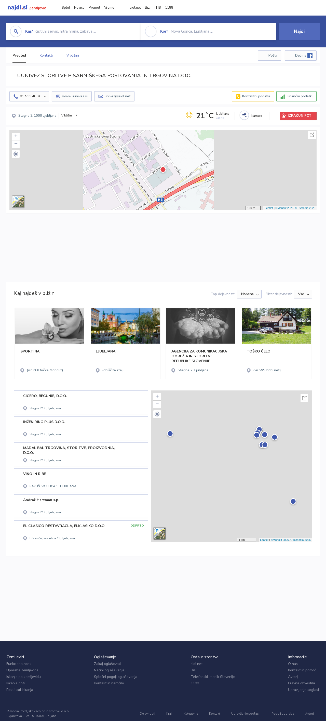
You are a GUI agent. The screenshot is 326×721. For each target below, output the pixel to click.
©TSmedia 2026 (305, 207)
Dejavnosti (147, 714)
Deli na (304, 55)
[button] (16, 154)
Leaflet (269, 207)
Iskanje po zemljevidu (23, 676)
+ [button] (16, 136)
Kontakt (214, 714)
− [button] (16, 144)
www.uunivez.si (75, 96)
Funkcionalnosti (19, 663)
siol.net (135, 7)
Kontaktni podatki (256, 96)
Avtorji (293, 676)
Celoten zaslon (312, 135)
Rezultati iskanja (19, 689)
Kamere (256, 116)
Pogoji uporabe (282, 714)
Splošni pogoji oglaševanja (115, 676)
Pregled (19, 55)
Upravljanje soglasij (304, 689)
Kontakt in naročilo (109, 683)
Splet (66, 7)
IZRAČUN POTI (300, 115)
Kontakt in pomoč (302, 670)
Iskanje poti (15, 683)
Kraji (169, 714)
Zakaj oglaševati (107, 663)
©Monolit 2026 (284, 207)
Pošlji (272, 55)
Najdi (299, 31)
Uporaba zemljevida (22, 670)
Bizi (148, 7)
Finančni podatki (300, 96)
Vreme (109, 7)
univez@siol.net (117, 96)
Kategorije (191, 714)
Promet (94, 7)
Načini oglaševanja (109, 670)
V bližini (72, 55)
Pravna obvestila (301, 683)
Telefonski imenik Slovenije (213, 676)
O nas (293, 663)
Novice (79, 7)
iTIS (158, 7)
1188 (169, 7)
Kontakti (46, 55)
